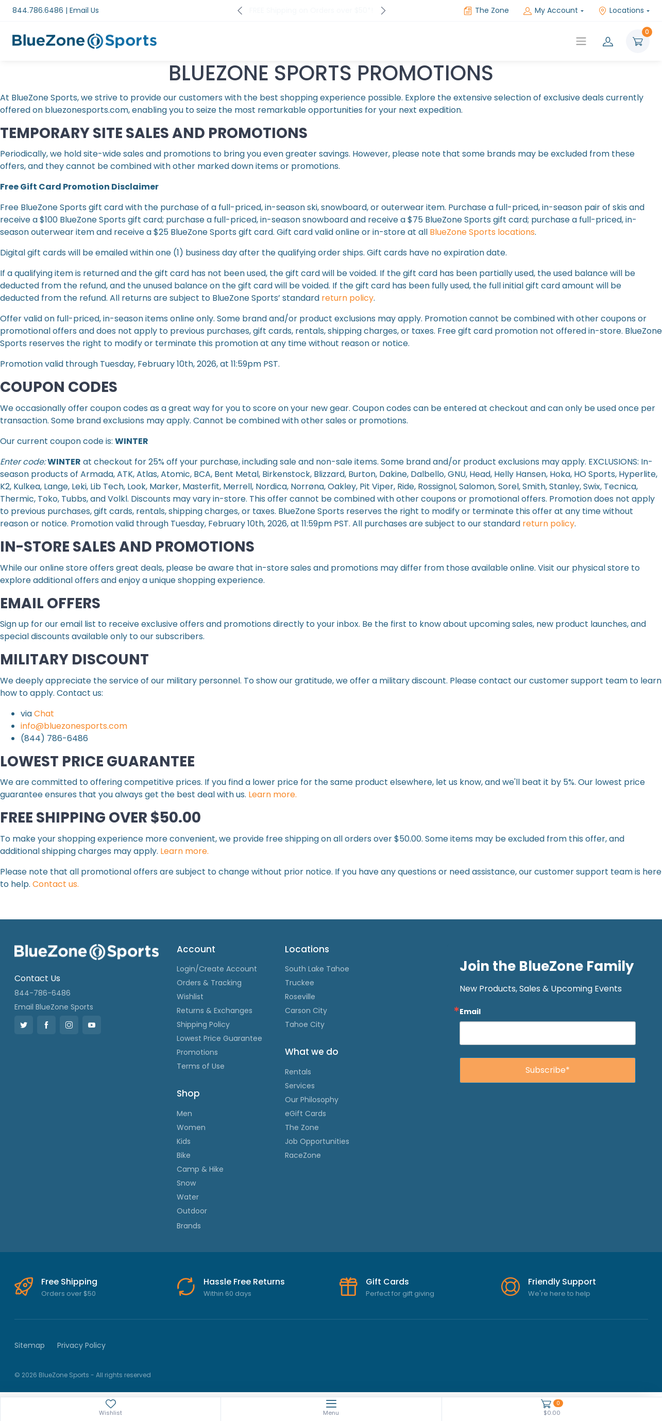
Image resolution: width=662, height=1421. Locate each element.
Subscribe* (547, 1070)
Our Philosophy (311, 1099)
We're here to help (559, 1293)
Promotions (197, 1052)
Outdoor (192, 1211)
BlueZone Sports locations (482, 232)
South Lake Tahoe (317, 969)
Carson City (306, 1010)
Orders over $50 (68, 1293)
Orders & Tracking (209, 983)
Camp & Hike (200, 1169)
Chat (44, 714)
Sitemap (29, 1345)
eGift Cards (305, 1113)
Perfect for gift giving (400, 1293)
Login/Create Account (217, 969)
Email (470, 1011)
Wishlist (190, 996)
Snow (186, 1183)
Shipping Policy (203, 1024)
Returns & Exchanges (214, 1010)
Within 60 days (227, 1293)
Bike (184, 1155)
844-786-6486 (42, 993)
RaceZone (303, 1155)
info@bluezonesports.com (74, 726)
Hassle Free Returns (244, 1282)
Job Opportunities (317, 1141)
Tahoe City (305, 1024)
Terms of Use (201, 1066)
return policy (347, 298)
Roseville (300, 996)
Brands (189, 1226)
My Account (550, 10)
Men (184, 1113)
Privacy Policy (81, 1345)
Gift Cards (387, 1282)
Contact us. (55, 884)
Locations (621, 10)
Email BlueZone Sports (53, 1007)
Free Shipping (69, 1282)
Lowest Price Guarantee (219, 1038)
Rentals (298, 1072)
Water (188, 1197)
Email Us (84, 10)
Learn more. (272, 794)
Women (191, 1127)
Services (300, 1086)
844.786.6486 (37, 10)
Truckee (299, 983)
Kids (184, 1141)
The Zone (486, 10)
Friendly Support (562, 1282)
